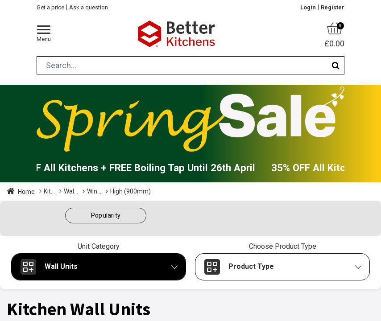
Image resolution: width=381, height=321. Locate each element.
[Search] (335, 65)
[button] (105, 215)
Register (332, 7)
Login (308, 7)
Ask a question (88, 7)
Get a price (50, 7)
